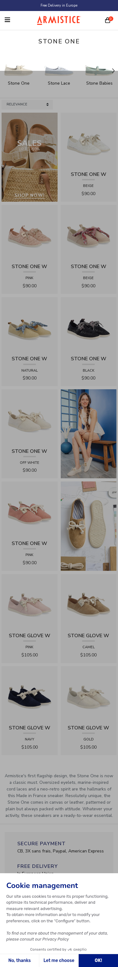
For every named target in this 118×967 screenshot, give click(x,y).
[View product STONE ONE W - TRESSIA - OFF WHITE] (30, 417)
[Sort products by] (27, 105)
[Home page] (59, 20)
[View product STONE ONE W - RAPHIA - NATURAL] (30, 325)
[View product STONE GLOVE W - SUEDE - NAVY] (30, 694)
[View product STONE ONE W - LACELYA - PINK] (30, 232)
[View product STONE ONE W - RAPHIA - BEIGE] (89, 232)
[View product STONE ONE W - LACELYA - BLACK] (89, 325)
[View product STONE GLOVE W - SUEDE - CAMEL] (89, 601)
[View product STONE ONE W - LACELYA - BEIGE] (89, 140)
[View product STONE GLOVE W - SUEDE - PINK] (30, 601)
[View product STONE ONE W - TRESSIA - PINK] (30, 509)
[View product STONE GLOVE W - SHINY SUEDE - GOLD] (89, 694)
